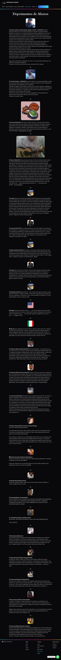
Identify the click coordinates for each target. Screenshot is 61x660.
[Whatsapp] (57, 656)
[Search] (22, 646)
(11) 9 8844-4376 (43, 6)
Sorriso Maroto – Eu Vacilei (25, 130)
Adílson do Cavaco (12, 2)
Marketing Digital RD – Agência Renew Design (18, 657)
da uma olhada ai (18, 184)
